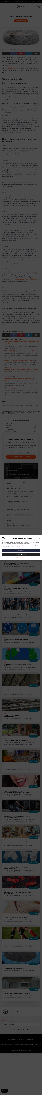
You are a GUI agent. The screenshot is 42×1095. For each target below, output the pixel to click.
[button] (39, 538)
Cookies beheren (21, 554)
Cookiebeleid (20, 557)
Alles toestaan (21, 550)
